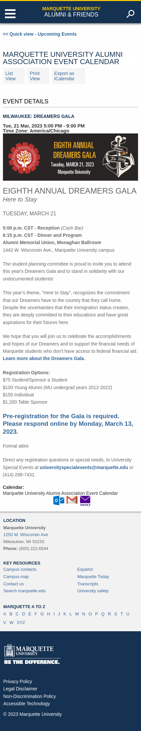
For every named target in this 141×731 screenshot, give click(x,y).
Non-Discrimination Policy (29, 696)
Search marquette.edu (24, 590)
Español (85, 569)
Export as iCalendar (64, 76)
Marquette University (71, 8)
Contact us (13, 583)
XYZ (21, 622)
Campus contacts (19, 569)
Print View (35, 76)
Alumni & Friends (71, 14)
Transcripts (87, 583)
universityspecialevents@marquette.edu (84, 467)
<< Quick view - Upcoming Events (40, 34)
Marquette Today (93, 576)
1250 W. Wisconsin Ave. (26, 534)
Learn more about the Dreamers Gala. (44, 358)
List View (11, 76)
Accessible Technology (26, 703)
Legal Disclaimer (20, 688)
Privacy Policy (17, 681)
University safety (92, 590)
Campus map (16, 576)
